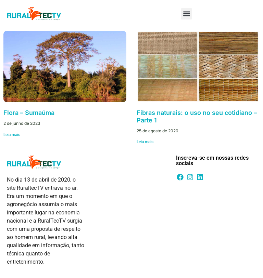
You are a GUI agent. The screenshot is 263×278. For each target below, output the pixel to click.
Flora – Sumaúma (28, 112)
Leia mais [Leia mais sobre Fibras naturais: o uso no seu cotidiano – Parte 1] (145, 142)
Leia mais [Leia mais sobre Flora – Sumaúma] (11, 134)
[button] (186, 13)
